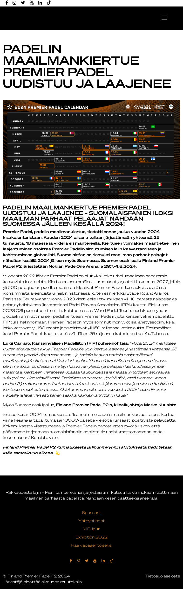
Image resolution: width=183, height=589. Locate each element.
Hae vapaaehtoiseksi (91, 546)
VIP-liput (91, 529)
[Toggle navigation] (163, 16)
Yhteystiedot (91, 521)
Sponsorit (91, 513)
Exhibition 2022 (91, 537)
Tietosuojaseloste (162, 576)
